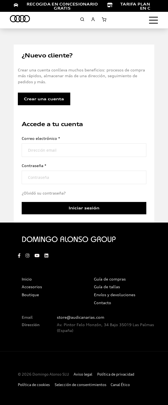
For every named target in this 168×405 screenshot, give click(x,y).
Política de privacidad (115, 374)
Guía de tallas (107, 287)
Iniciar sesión (84, 208)
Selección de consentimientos (81, 385)
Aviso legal (83, 374)
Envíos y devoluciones (114, 295)
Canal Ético (120, 385)
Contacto (102, 303)
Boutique (30, 295)
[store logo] (20, 19)
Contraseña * (34, 165)
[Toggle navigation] (153, 20)
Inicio (27, 279)
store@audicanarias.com (80, 317)
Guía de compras (110, 279)
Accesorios (32, 287)
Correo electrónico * (41, 138)
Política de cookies (34, 385)
